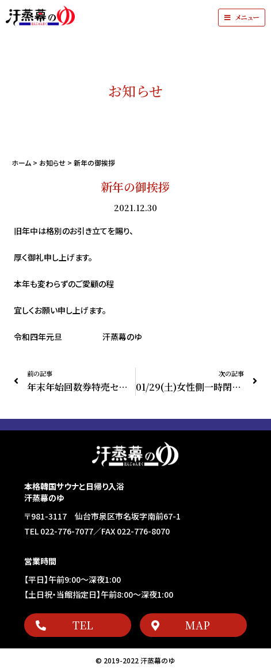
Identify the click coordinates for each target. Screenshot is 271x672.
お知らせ (52, 162)
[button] (241, 17)
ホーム (21, 162)
